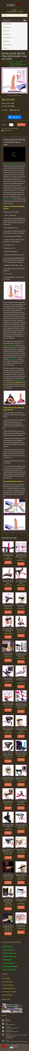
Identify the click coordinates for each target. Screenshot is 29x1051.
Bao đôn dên (6, 41)
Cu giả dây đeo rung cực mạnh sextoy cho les (21, 680)
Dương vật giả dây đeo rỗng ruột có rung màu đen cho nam (21, 876)
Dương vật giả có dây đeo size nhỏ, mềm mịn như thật (21, 729)
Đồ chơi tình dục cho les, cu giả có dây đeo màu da (21, 582)
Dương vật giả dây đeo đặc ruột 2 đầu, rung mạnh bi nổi (8, 729)
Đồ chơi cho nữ (7, 27)
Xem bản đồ (8, 1038)
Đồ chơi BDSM (6, 34)
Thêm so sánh (15, 128)
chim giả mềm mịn (13, 359)
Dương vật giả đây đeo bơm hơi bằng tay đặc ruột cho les (8, 630)
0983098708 (3, 1046)
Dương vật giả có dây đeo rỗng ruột (13, 163)
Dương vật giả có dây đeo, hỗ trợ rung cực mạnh (8, 556)
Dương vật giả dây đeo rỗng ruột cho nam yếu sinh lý (8, 582)
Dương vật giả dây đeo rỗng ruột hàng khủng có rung (8, 826)
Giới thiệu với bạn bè (7, 130)
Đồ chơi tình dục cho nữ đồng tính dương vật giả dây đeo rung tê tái (21, 705)
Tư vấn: (5, 110)
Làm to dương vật (7, 37)
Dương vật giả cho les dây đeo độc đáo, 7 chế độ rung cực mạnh (8, 851)
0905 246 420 (14, 110)
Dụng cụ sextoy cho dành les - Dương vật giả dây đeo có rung (8, 754)
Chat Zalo (15, 117)
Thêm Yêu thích (6, 128)
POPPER (5, 48)
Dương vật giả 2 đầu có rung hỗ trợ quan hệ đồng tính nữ (21, 655)
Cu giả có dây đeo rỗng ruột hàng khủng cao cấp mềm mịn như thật (8, 876)
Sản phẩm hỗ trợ (7, 44)
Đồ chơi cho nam (7, 23)
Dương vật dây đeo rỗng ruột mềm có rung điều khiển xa (8, 927)
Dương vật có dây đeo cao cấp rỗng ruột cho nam (21, 900)
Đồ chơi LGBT (6, 30)
